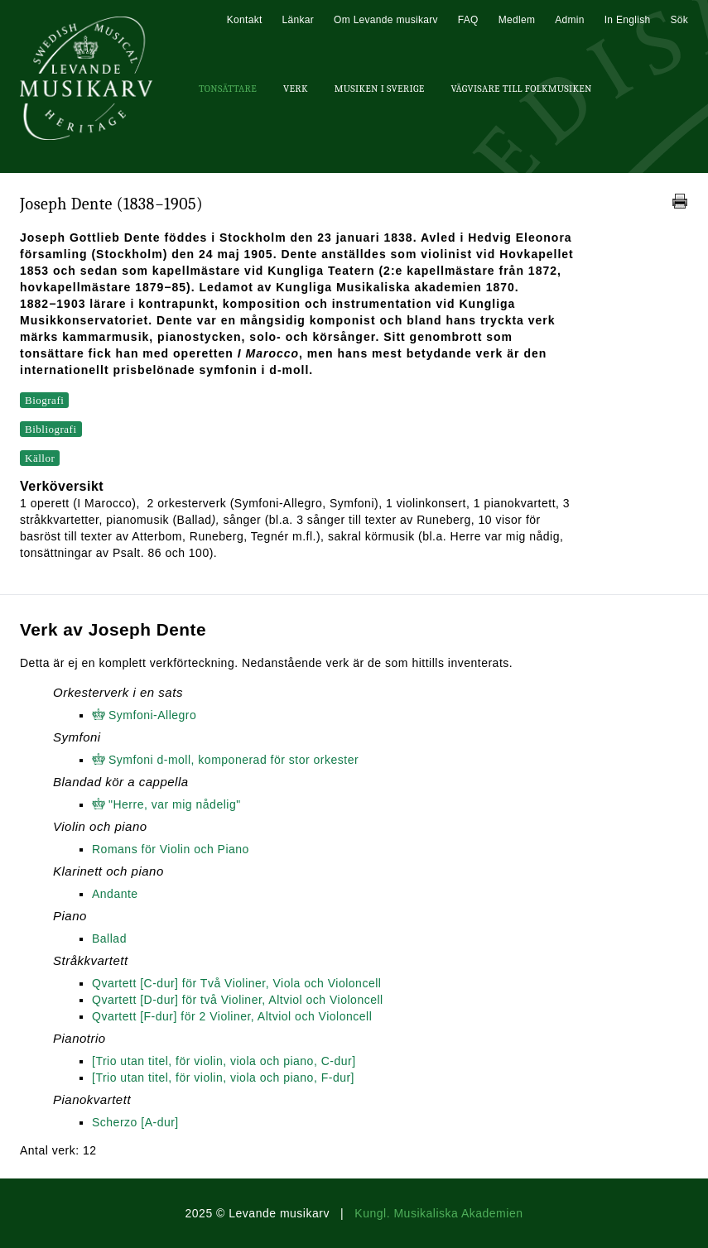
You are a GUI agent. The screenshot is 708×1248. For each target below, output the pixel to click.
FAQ (468, 20)
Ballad (109, 938)
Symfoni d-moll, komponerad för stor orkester (233, 759)
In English (627, 20)
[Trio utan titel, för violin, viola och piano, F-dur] (223, 1077)
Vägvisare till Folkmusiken (520, 88)
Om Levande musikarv (386, 20)
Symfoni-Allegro (152, 715)
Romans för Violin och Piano (170, 849)
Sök (679, 20)
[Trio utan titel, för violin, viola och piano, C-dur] (224, 1061)
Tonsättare (228, 88)
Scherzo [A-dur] (135, 1122)
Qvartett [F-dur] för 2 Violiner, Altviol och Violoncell (232, 1016)
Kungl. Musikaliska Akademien (438, 1213)
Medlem (516, 20)
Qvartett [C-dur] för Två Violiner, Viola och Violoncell (236, 983)
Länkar (298, 20)
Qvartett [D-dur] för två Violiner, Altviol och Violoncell (237, 999)
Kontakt (244, 20)
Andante (115, 893)
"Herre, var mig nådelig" (174, 804)
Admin (570, 20)
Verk (295, 88)
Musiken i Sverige (380, 88)
